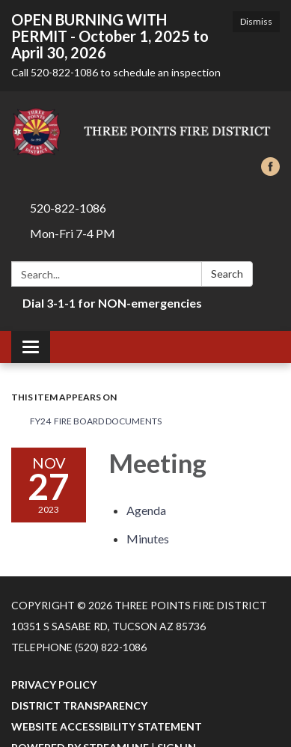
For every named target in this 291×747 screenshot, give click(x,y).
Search (227, 273)
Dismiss (256, 21)
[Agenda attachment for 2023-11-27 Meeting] (146, 510)
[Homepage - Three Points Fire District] (145, 131)
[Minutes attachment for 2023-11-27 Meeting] (147, 538)
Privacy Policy (54, 684)
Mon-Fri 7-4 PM (72, 233)
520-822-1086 (68, 208)
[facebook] (270, 171)
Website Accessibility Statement (106, 726)
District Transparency (79, 705)
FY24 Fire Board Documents (96, 421)
